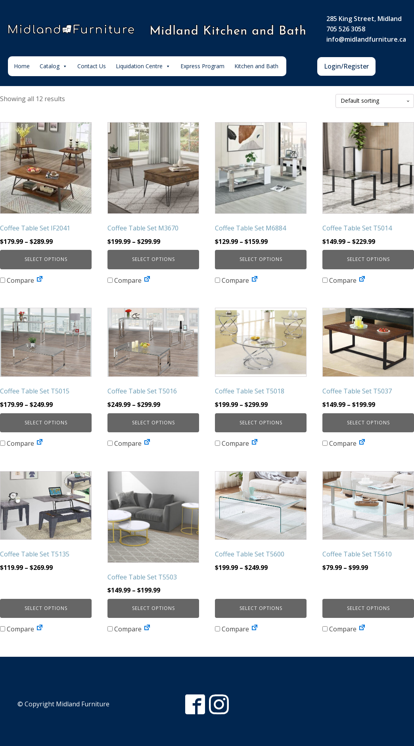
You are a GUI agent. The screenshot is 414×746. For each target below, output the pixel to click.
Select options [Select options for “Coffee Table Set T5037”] (368, 422)
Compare (17, 280)
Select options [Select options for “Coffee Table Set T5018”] (261, 422)
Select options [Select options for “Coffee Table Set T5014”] (368, 259)
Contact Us (91, 66)
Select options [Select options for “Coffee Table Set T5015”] (46, 422)
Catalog (53, 66)
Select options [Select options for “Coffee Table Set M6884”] (261, 259)
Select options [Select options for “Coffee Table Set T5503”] (153, 608)
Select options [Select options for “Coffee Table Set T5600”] (261, 608)
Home (22, 66)
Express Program (202, 66)
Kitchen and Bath (256, 66)
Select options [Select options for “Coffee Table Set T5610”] (368, 608)
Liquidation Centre (143, 66)
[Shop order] (374, 101)
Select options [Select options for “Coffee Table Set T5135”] (46, 608)
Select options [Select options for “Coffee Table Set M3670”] (153, 259)
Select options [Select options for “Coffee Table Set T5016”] (153, 422)
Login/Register (346, 66)
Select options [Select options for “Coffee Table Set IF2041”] (46, 259)
